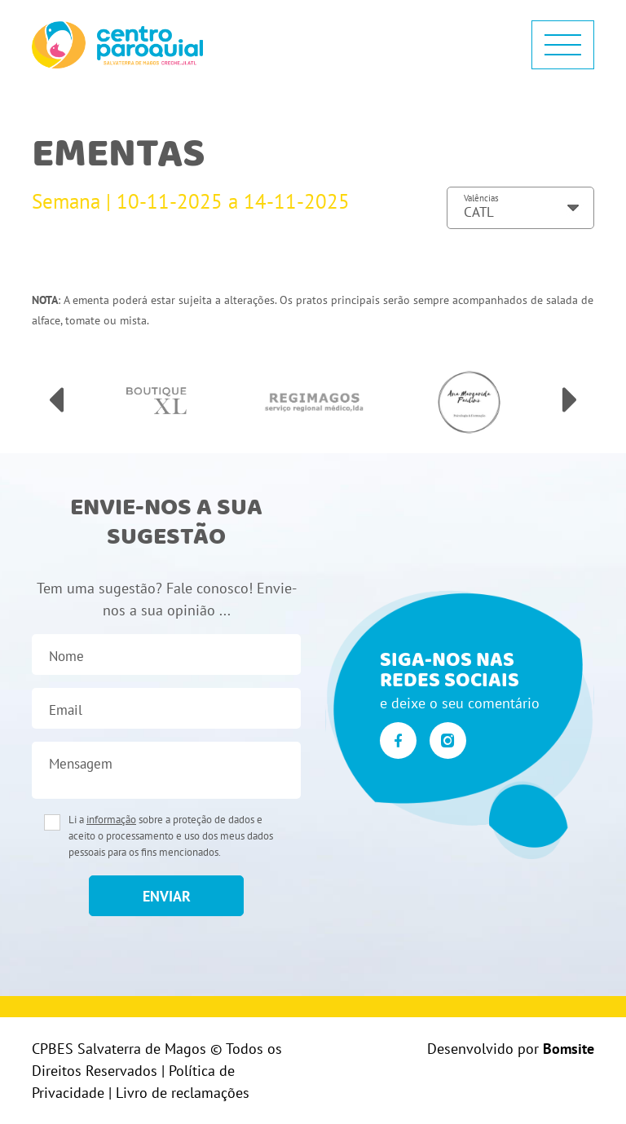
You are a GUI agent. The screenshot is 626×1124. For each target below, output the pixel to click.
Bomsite (568, 1048)
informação (111, 819)
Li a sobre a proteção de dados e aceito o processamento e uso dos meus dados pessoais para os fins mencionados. (170, 836)
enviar (167, 896)
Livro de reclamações (182, 1092)
